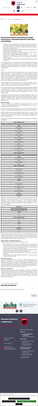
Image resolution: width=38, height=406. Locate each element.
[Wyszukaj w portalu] (11, 7)
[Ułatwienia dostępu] (21, 7)
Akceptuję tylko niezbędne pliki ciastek (26, 401)
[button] (19, 35)
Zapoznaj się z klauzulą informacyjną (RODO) (19, 398)
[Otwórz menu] (36, 1)
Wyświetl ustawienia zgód (9, 401)
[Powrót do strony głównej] (3, 19)
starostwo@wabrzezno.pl (10, 348)
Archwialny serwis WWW (24, 357)
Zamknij (19, 404)
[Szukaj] (18, 7)
